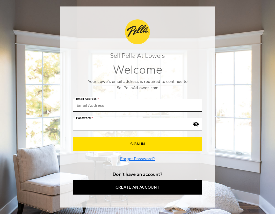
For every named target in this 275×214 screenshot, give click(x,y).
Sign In (137, 143)
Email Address (86, 99)
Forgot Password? (137, 158)
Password (83, 118)
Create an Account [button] (137, 187)
